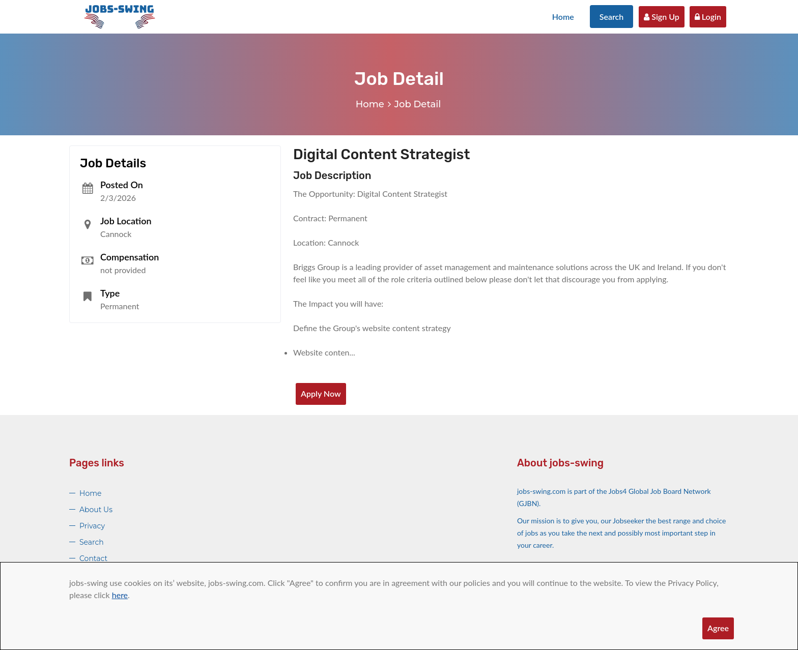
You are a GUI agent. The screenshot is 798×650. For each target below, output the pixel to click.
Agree (718, 628)
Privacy (92, 525)
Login (708, 16)
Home (563, 16)
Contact (93, 558)
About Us (95, 509)
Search (612, 16)
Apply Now (321, 393)
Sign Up (661, 16)
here (120, 595)
